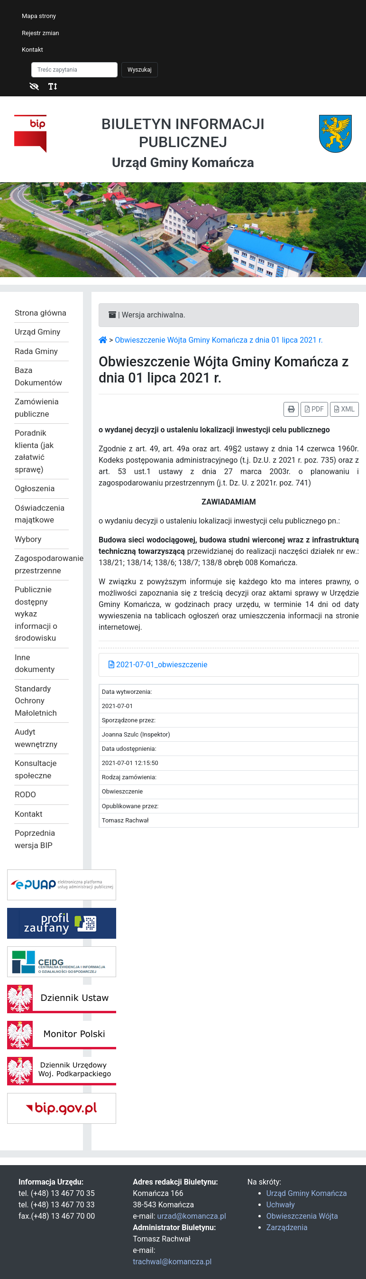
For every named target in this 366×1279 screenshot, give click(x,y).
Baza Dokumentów (38, 376)
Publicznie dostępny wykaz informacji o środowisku (36, 614)
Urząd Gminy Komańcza (306, 1193)
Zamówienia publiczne (37, 408)
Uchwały (280, 1204)
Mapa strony (39, 15)
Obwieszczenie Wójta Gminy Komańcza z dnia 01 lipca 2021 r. (219, 340)
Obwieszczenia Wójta (302, 1216)
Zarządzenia (287, 1227)
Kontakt (32, 49)
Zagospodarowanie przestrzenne (41, 564)
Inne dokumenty (35, 663)
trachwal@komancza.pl (172, 1261)
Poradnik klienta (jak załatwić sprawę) (34, 451)
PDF (314, 409)
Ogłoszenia (35, 488)
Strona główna (40, 312)
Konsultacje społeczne (36, 769)
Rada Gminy (36, 351)
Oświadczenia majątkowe (39, 514)
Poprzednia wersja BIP (35, 839)
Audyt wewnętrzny (36, 738)
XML (344, 409)
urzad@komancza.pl (191, 1216)
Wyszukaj (140, 69)
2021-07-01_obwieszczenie (158, 664)
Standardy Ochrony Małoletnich (36, 701)
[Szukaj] (74, 69)
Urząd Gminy (37, 331)
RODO (25, 794)
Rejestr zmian (40, 33)
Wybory (28, 539)
